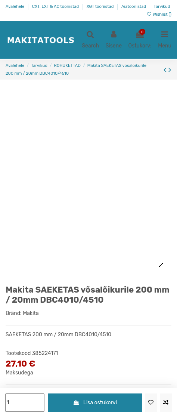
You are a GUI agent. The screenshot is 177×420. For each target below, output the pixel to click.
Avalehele (15, 6)
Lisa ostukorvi (95, 402)
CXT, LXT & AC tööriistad (56, 6)
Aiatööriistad (134, 6)
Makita (31, 313)
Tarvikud (162, 6)
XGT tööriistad (101, 6)
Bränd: (14, 313)
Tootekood (18, 353)
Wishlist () (158, 14)
